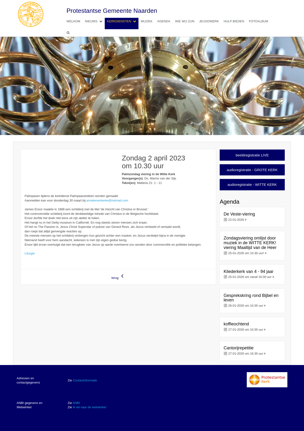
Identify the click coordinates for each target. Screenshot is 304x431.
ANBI (76, 403)
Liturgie (30, 253)
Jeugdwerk (209, 21)
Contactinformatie (85, 380)
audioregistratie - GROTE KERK (252, 170)
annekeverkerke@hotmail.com (107, 200)
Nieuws (95, 21)
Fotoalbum (258, 21)
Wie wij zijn (185, 21)
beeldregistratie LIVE (252, 155)
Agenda (163, 21)
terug (118, 276)
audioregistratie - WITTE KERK (252, 185)
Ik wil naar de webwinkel (89, 407)
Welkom (73, 21)
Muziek (146, 21)
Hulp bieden (234, 21)
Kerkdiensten (122, 21)
